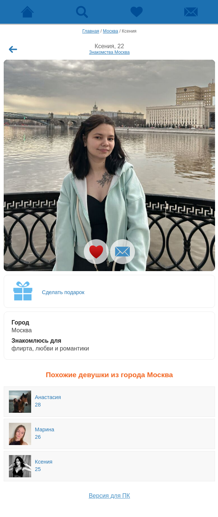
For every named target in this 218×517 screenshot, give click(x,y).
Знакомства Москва (109, 52)
